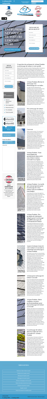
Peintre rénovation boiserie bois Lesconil (23, 383)
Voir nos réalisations (12, 49)
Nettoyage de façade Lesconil (23, 375)
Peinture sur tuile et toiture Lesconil (23, 370)
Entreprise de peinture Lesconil (23, 385)
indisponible (7, 1)
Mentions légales (41, 396)
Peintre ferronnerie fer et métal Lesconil (23, 390)
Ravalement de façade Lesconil (23, 373)
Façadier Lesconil (23, 388)
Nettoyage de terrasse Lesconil (23, 378)
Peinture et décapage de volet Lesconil (23, 380)
